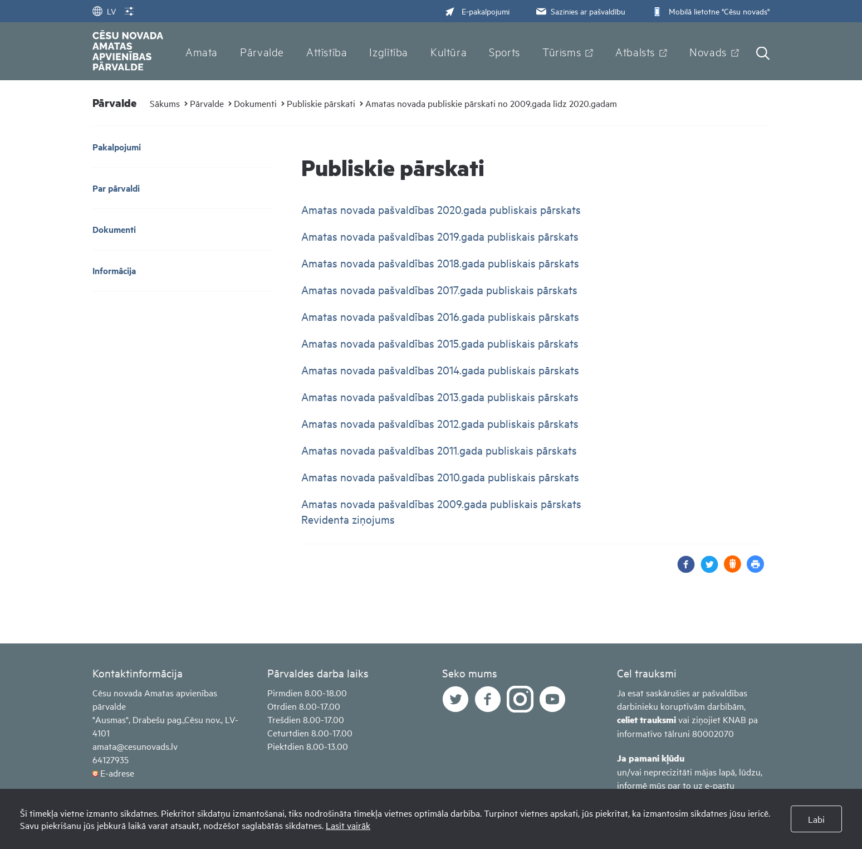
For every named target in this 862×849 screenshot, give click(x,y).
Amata (201, 51)
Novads (708, 51)
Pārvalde (262, 51)
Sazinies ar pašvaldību (579, 11)
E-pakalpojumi (477, 11)
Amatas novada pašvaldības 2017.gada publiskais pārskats (440, 289)
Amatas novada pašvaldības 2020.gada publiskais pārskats (442, 209)
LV (104, 11)
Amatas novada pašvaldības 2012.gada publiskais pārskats (440, 423)
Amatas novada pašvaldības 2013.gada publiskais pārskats (441, 396)
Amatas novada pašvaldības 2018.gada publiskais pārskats (441, 263)
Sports (504, 51)
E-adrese (117, 773)
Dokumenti (255, 103)
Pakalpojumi (116, 146)
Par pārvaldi (116, 188)
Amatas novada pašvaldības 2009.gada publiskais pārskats (442, 503)
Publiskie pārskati (321, 103)
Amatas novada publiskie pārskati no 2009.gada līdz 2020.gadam (491, 103)
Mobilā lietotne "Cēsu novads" (710, 11)
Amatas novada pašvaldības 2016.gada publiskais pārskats (440, 316)
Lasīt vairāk (348, 825)
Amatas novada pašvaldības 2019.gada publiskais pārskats (440, 236)
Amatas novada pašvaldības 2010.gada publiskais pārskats (441, 477)
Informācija (114, 270)
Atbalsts (635, 51)
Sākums (165, 103)
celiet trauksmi (646, 719)
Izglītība (388, 51)
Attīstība (326, 51)
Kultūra (448, 51)
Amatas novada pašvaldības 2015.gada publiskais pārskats (441, 343)
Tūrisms (561, 51)
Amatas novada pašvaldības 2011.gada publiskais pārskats (440, 450)
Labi (816, 819)
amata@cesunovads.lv (135, 746)
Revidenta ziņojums (348, 519)
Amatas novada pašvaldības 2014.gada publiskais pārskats (441, 370)
